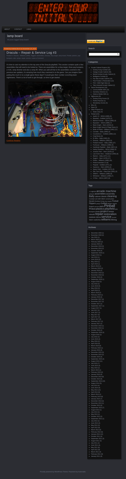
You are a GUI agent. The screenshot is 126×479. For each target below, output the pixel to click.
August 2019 (95, 255)
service (28, 58)
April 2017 (94, 317)
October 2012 (95, 416)
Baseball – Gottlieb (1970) (101, 118)
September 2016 (96, 332)
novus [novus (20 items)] (114, 203)
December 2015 (96, 352)
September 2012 (96, 419)
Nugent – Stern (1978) (100, 158)
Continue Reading (13, 141)
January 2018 (95, 297)
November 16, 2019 (29, 49)
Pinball (69, 56)
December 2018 (96, 273)
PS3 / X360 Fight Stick (100, 83)
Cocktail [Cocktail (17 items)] (91, 199)
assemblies (40, 56)
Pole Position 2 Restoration (102, 81)
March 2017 (95, 319)
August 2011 (95, 441)
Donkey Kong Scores (100, 98)
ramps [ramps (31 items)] (111, 211)
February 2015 (96, 372)
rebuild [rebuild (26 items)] (92, 214)
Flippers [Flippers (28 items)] (92, 203)
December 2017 (96, 299)
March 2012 (95, 430)
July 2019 (94, 257)
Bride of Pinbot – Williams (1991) (103, 129)
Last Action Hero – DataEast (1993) (104, 154)
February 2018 (96, 295)
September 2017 (96, 306)
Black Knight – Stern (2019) (102, 125)
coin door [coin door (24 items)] (101, 199)
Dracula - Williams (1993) (22, 56)
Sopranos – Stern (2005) (101, 167)
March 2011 (95, 452)
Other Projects (96, 109)
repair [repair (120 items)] (99, 214)
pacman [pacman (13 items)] (96, 206)
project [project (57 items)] (104, 211)
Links (29, 29)
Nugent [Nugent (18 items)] (91, 206)
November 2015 (96, 354)
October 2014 (95, 379)
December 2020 (96, 233)
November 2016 (96, 328)
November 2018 (96, 275)
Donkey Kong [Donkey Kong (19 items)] (99, 201)
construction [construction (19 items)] (109, 199)
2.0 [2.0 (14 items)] (90, 191)
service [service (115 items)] (106, 216)
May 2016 (94, 341)
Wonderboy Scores (99, 103)
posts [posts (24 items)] (97, 212)
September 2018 (96, 279)
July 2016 (94, 337)
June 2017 (94, 312)
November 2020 (96, 235)
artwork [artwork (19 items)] (91, 194)
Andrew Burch (16, 49)
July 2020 (94, 237)
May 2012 (94, 425)
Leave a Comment (38, 58)
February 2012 (96, 432)
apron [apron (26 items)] (93, 191)
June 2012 (94, 423)
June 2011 (94, 445)
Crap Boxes (97, 136)
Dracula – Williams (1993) (101, 140)
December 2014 (96, 377)
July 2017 (94, 310)
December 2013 (96, 401)
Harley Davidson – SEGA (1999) (103, 149)
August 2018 (95, 281)
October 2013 (95, 405)
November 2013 (96, 403)
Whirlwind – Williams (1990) (102, 176)
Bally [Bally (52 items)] (91, 196)
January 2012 (95, 434)
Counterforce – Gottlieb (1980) (103, 134)
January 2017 (95, 323)
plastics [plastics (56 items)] (100, 208)
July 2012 (94, 421)
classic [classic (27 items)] (104, 196)
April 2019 (94, 264)
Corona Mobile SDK (99, 90)
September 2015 (96, 359)
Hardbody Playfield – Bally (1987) (104, 147)
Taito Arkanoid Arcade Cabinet (103, 85)
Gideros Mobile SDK (99, 94)
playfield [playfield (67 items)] (110, 208)
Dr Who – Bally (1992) (100, 138)
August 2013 (95, 410)
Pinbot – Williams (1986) (101, 160)
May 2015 (94, 368)
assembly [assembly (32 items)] (110, 194)
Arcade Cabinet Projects (99, 67)
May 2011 (94, 447)
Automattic (82, 472)
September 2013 (96, 407)
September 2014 (96, 381)
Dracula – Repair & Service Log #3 (31, 52)
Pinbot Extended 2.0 (99, 163)
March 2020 (95, 239)
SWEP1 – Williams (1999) (101, 174)
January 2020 (95, 244)
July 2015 (94, 363)
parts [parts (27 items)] (102, 206)
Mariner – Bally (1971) (100, 156)
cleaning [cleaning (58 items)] (112, 196)
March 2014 (95, 394)
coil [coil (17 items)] (96, 199)
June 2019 (94, 259)
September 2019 (96, 253)
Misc (92, 105)
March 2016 (95, 346)
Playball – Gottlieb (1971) (101, 165)
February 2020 (96, 242)
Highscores (94, 96)
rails (14, 58)
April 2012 (94, 427)
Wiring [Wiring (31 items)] (114, 220)
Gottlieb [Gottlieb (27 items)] (104, 203)
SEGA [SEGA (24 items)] (98, 217)
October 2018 (95, 277)
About (7, 29)
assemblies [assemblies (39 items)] (100, 194)
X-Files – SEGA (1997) (100, 178)
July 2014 (94, 385)
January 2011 (95, 456)
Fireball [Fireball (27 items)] (115, 201)
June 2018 (94, 286)
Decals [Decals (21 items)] (91, 201)
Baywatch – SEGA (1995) (101, 123)
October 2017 (95, 304)
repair (23, 58)
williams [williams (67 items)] (106, 219)
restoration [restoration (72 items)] (110, 214)
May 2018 (94, 288)
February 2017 (96, 321)
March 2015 (95, 370)
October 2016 (95, 330)
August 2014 (95, 383)
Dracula (47, 56)
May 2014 (94, 390)
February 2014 (96, 396)
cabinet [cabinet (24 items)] (98, 196)
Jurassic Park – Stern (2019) (102, 151)
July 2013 (94, 412)
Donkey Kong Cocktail (100, 70)
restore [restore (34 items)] (92, 217)
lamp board (62, 56)
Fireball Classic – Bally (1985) (102, 143)
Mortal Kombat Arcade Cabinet (103, 74)
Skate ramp (96, 112)
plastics (74, 56)
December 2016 (96, 326)
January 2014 (95, 399)
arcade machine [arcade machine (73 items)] (106, 191)
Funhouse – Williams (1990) (102, 145)
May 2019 (94, 262)
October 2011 (95, 436)
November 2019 (96, 248)
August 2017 (95, 308)
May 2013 (94, 414)
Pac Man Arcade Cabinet (101, 78)
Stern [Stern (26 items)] (91, 220)
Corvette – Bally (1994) (100, 132)
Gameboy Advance (99, 92)
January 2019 (95, 270)
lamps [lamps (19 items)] (110, 203)
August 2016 (95, 335)
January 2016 (95, 350)
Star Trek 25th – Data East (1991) (104, 171)
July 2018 (94, 284)
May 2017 (94, 315)
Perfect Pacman (98, 101)
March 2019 (95, 266)
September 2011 (96, 438)
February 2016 (96, 348)
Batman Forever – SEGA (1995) (103, 121)
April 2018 (94, 290)
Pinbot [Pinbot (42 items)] (92, 208)
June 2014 (94, 388)
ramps (19, 58)
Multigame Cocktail (99, 76)
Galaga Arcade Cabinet (100, 72)
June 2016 (94, 339)
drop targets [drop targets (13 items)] (108, 201)
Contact (18, 29)
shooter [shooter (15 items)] (114, 217)
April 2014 (94, 392)
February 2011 (96, 454)
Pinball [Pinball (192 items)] (109, 206)
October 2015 (95, 357)
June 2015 (94, 365)
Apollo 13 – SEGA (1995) (101, 116)
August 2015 (95, 361)
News (93, 107)
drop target (54, 56)
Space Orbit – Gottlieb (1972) (102, 169)
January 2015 (95, 374)
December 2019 (96, 246)
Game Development (97, 87)
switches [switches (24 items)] (97, 220)
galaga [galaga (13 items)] (98, 203)
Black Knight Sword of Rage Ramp (104, 127)
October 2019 (95, 250)
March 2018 (95, 292)
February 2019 (96, 268)
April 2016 (94, 343)
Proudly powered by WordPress (51, 472)
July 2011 (94, 443)
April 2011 (94, 449)
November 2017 (96, 301)
